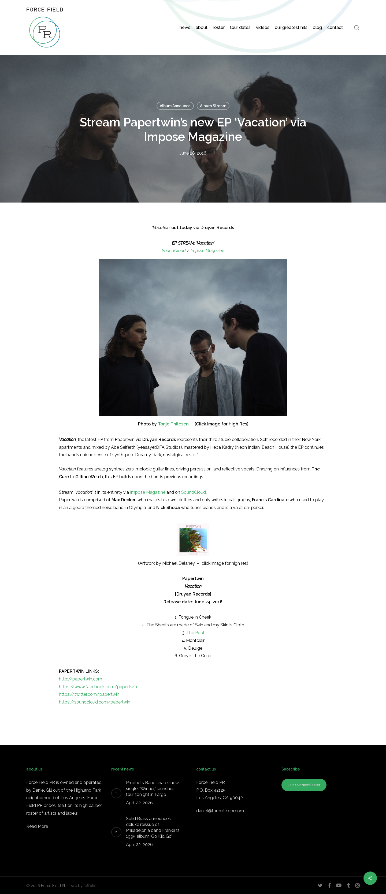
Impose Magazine (207, 250)
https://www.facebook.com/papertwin (98, 686)
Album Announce (175, 106)
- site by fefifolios (83, 886)
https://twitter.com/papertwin (89, 694)
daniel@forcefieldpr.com (220, 810)
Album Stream (213, 106)
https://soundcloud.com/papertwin (94, 702)
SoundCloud (174, 250)
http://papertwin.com (80, 679)
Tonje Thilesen (173, 424)
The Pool (195, 632)
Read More (37, 826)
